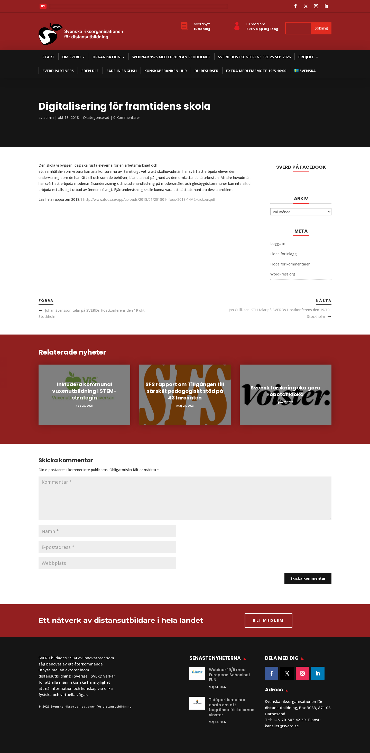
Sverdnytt (202, 24)
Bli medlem (255, 24)
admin (48, 117)
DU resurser (206, 70)
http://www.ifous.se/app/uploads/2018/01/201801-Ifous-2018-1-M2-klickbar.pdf (149, 199)
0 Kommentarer (126, 117)
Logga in (277, 243)
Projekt (306, 56)
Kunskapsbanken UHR (165, 70)
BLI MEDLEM (268, 620)
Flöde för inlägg (283, 253)
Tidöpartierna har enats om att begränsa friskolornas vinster (231, 707)
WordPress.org (282, 274)
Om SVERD (71, 56)
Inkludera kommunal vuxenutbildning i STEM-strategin (84, 391)
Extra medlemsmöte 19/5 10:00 (256, 70)
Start (48, 56)
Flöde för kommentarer (290, 264)
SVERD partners (58, 70)
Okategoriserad (96, 117)
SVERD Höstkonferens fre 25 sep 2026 (254, 56)
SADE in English (121, 70)
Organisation (106, 56)
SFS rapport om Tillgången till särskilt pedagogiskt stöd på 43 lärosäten (184, 391)
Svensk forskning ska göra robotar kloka (285, 391)
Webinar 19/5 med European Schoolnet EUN (229, 674)
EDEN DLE (90, 70)
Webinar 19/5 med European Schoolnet (171, 56)
